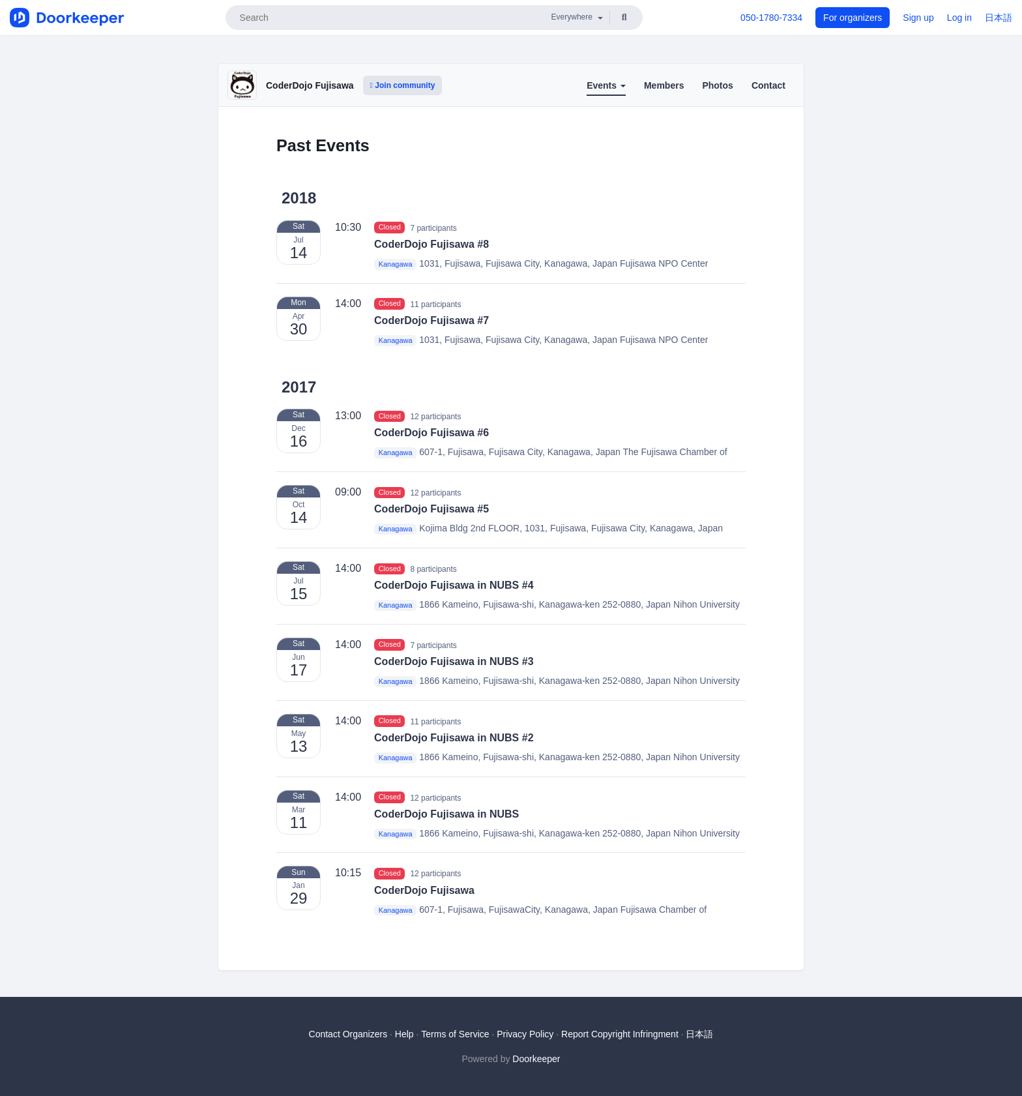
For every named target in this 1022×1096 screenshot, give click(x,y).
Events (606, 85)
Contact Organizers (348, 1034)
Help (404, 1034)
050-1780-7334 (771, 17)
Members (664, 85)
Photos (717, 85)
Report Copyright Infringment (620, 1034)
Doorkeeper (536, 1059)
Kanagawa (396, 264)
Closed (390, 227)
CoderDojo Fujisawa (310, 85)
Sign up (918, 17)
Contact (768, 85)
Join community (402, 85)
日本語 (998, 17)
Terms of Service (455, 1034)
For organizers (852, 17)
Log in (959, 17)
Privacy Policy (525, 1034)
